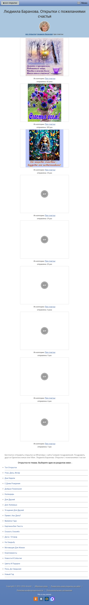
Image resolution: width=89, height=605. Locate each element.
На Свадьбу (10, 542)
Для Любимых (11, 505)
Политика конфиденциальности (30, 590)
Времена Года (11, 521)
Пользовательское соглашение (59, 590)
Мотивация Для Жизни (15, 547)
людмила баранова (44, 34)
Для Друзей (10, 499)
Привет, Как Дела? (13, 515)
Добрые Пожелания (13, 489)
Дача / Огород (11, 537)
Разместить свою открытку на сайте (66, 586)
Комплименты (11, 553)
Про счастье (50, 78)
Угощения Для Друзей (14, 510)
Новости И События (13, 558)
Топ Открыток (11, 467)
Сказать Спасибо (12, 531)
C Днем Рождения (12, 483)
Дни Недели (10, 478)
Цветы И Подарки (12, 564)
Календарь (9, 494)
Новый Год (9, 574)
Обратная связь (41, 586)
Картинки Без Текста (14, 526)
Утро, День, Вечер (12, 473)
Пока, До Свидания (13, 569)
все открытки (10, 3)
